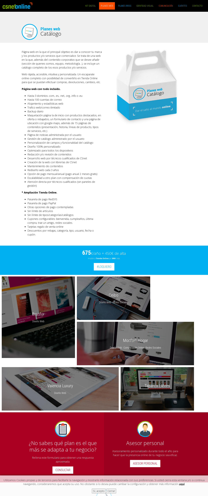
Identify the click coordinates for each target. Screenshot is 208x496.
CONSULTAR (62, 424)
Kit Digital (90, 5)
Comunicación (166, 5)
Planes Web (107, 5)
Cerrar (111, 491)
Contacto (197, 5)
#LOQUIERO (104, 266)
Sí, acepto (99, 491)
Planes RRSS (124, 5)
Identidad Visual (145, 5)
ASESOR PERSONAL (145, 417)
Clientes (182, 5)
